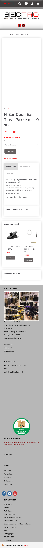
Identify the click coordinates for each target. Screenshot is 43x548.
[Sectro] (21, 15)
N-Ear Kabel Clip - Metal (12, 247)
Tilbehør (9, 173)
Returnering (8, 540)
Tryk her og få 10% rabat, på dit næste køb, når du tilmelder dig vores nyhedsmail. (21, 443)
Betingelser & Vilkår (10, 521)
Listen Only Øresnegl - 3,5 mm (29, 248)
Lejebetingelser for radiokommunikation (17, 524)
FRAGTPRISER (9, 537)
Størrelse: (7, 141)
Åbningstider (8, 504)
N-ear (10, 109)
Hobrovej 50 (8, 348)
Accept (25, 545)
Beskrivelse (11, 166)
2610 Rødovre (9, 351)
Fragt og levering (9, 514)
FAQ (5, 530)
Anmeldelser (25, 166)
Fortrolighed (8, 511)
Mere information (10, 158)
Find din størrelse (10, 527)
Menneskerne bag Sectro (12, 517)
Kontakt (6, 508)
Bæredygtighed (9, 534)
